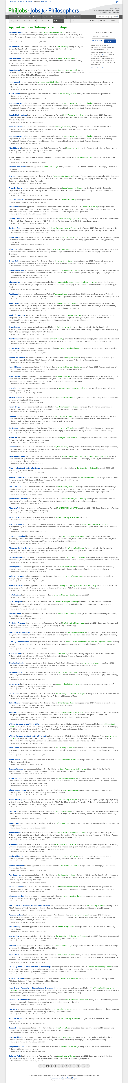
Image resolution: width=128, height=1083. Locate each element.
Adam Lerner (14, 70)
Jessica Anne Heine (17, 103)
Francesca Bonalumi (17, 536)
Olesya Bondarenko (17, 456)
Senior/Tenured (30, 21)
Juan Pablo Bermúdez (18, 115)
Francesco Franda (16, 978)
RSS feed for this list (97, 68)
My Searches (55, 17)
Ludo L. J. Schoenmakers (19, 642)
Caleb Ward (14, 207)
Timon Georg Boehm (17, 790)
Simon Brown (14, 684)
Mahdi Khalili (14, 94)
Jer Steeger (14, 428)
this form (105, 54)
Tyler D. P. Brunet (16, 576)
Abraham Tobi (15, 508)
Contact (77, 17)
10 (78, 1066)
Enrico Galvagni (15, 348)
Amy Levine (14, 339)
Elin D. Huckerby (15, 799)
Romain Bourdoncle (17, 357)
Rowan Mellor (14, 955)
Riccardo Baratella (16, 1018)
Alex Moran (13, 945)
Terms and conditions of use (61, 1078)
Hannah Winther (16, 585)
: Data (94, 21)
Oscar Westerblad (16, 270)
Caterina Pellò (15, 1056)
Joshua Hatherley (16, 32)
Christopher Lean (16, 567)
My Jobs (45, 17)
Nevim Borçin (14, 759)
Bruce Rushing (15, 1037)
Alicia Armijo (14, 712)
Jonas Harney (14, 327)
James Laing (14, 823)
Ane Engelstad (15, 875)
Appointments (15, 17)
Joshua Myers (14, 46)
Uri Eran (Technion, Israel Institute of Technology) (30, 967)
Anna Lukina (14, 303)
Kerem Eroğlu (14, 407)
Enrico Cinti (13, 261)
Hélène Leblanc (15, 832)
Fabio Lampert (15, 487)
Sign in (117, 2)
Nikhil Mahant (15, 148)
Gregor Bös (13, 1028)
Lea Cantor (13, 811)
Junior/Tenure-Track (45, 21)
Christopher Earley (17, 663)
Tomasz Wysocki (16, 769)
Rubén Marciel (15, 237)
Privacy (74, 1078)
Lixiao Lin (13, 447)
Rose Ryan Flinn (15, 127)
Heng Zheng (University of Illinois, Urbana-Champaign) (32, 988)
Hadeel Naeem (15, 367)
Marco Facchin (15, 778)
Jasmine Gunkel (15, 672)
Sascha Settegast (16, 524)
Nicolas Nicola (15, 397)
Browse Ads (26, 17)
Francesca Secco (16, 887)
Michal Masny (14, 388)
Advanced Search (97, 40)
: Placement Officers (109, 21)
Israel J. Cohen (15, 218)
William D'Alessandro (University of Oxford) (27, 736)
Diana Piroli (13, 416)
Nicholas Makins (16, 915)
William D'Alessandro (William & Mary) (25, 724)
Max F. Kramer (15, 653)
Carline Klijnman (16, 856)
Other (67, 21)
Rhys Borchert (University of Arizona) (24, 468)
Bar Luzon (13, 437)
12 (83, 1066)
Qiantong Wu (14, 282)
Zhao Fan (13, 249)
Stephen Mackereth (17, 167)
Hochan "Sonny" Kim (17, 477)
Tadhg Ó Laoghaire (17, 315)
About (70, 17)
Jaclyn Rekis (14, 517)
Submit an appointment (80, 21)
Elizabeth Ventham (17, 896)
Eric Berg (12, 176)
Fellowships (58, 21)
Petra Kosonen (15, 58)
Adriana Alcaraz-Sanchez (19, 632)
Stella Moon (14, 844)
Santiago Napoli (15, 228)
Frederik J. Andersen (17, 623)
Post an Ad (36, 17)
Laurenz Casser (15, 557)
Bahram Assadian (16, 865)
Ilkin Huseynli (14, 82)
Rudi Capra (13, 294)
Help (63, 17)
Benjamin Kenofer (16, 1046)
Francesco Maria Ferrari (19, 1000)
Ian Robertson (15, 595)
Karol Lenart (14, 748)
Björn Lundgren (15, 602)
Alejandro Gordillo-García (19, 548)
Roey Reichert (15, 376)
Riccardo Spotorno (16, 200)
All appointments (16, 21)
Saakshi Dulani (15, 614)
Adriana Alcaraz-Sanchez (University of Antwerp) (29, 905)
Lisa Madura (14, 693)
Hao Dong (13, 1009)
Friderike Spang (15, 188)
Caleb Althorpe (15, 703)
